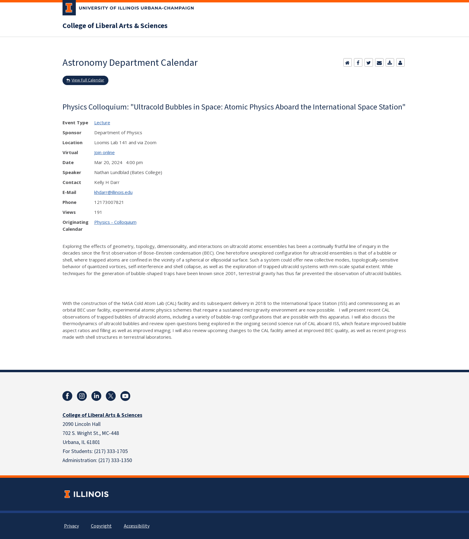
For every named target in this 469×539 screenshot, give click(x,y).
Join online (104, 152)
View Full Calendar (88, 80)
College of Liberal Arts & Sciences (115, 25)
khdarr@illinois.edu (113, 192)
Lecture (102, 122)
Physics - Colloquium (115, 222)
